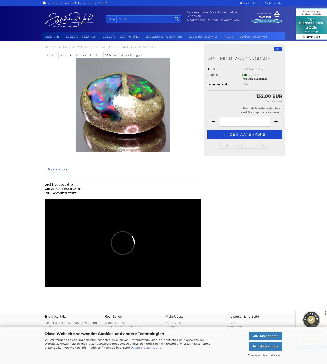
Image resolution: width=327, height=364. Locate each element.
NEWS (228, 36)
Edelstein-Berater (203, 36)
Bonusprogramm (253, 36)
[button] (213, 122)
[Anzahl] (245, 122)
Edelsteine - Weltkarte (163, 36)
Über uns (52, 36)
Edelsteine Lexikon (81, 36)
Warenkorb (234, 326)
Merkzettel (273, 3)
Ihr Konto (233, 322)
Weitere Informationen (265, 355)
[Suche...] (111, 19)
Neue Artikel (174, 322)
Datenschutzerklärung (146, 347)
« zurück (66, 55)
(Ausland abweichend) (254, 78)
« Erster (52, 55)
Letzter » (96, 55)
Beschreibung (58, 169)
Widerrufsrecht (115, 322)
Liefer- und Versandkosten (122, 326)
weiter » (81, 55)
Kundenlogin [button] (249, 3)
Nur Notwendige (265, 346)
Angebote (172, 326)
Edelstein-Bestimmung (121, 36)
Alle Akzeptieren (266, 336)
